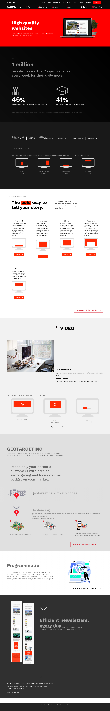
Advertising (11, 2)
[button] (17, 142)
